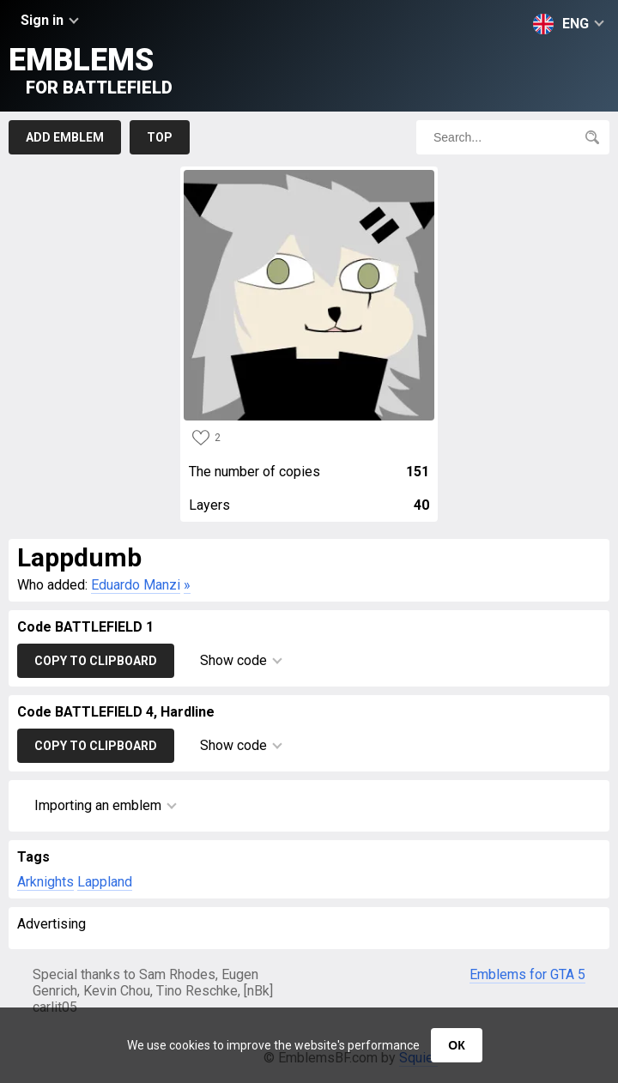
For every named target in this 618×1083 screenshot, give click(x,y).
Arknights (45, 882)
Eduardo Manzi (135, 585)
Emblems (91, 70)
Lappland (104, 882)
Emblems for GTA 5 (527, 974)
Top (160, 137)
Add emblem (65, 137)
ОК (456, 1045)
